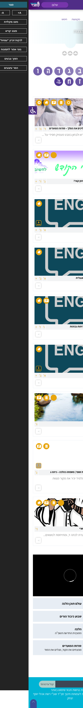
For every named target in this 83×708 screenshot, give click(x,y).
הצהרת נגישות (52, 690)
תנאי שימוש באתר (32, 690)
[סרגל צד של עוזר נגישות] (4, 110)
